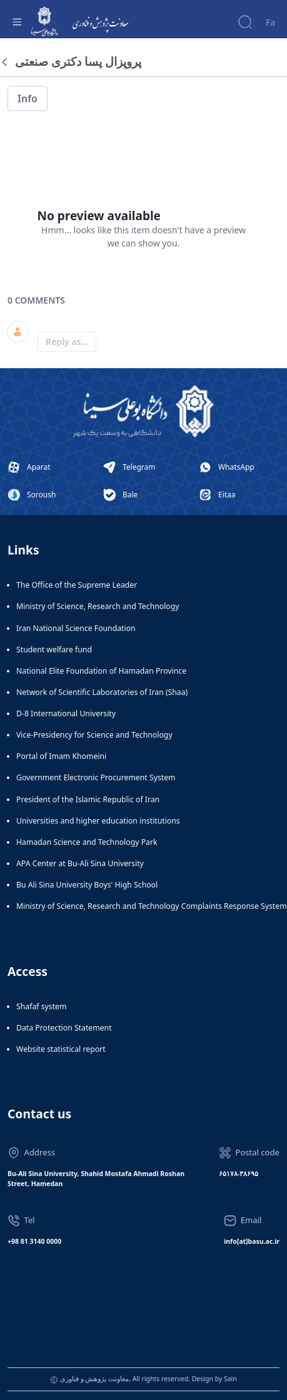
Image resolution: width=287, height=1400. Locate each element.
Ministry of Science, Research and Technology (97, 606)
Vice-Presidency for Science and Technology (94, 734)
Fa (270, 22)
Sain (230, 1378)
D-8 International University (66, 713)
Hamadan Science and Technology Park (87, 842)
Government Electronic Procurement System (96, 777)
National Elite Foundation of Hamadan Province (101, 671)
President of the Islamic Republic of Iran (87, 799)
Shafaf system (41, 1006)
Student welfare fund (54, 649)
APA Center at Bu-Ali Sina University (80, 863)
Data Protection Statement (64, 1027)
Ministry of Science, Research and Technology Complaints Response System (151, 906)
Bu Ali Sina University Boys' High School (87, 884)
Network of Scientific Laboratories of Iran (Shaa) (102, 692)
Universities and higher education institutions (98, 820)
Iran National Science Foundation (76, 628)
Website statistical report (61, 1049)
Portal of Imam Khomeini (61, 756)
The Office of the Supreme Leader (76, 585)
